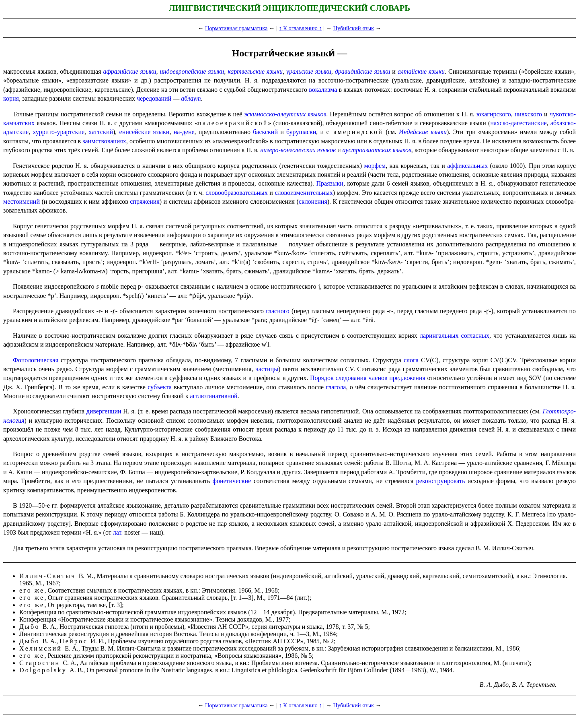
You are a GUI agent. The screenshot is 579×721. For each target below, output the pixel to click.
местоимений (21, 201)
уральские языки (308, 71)
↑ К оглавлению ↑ (300, 28)
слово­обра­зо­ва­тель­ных (236, 192)
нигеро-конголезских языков (298, 150)
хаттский (100, 131)
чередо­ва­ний (154, 98)
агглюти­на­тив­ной (213, 396)
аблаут (191, 98)
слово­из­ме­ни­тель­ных (304, 192)
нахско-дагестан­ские (518, 123)
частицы (266, 369)
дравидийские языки (362, 71)
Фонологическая (35, 360)
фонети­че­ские (232, 480)
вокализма (323, 89)
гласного (278, 311)
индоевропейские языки (192, 71)
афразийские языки (129, 71)
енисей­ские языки (144, 131)
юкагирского (493, 114)
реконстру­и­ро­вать (440, 480)
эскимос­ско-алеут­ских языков (285, 114)
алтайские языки (421, 71)
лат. (118, 532)
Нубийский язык (353, 28)
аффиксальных (467, 165)
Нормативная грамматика (236, 28)
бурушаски (301, 131)
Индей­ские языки (423, 131)
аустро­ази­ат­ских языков (376, 150)
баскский (265, 131)
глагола (336, 387)
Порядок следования (338, 377)
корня (11, 98)
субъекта (160, 387)
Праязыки (329, 183)
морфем (375, 165)
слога (411, 360)
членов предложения (396, 377)
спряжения (144, 201)
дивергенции (103, 411)
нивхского (528, 114)
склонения (313, 201)
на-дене (184, 131)
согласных (475, 335)
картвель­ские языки (255, 71)
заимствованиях (104, 141)
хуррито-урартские (58, 131)
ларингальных (439, 335)
